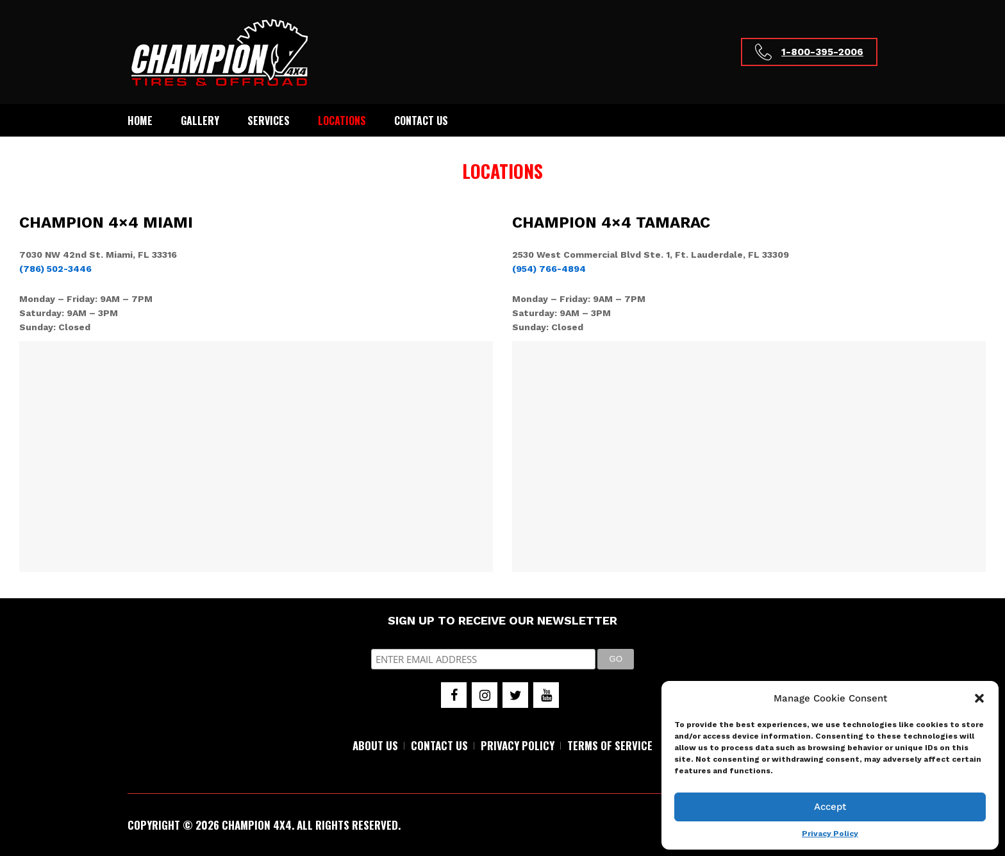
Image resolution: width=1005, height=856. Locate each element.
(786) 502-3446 (55, 269)
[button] (979, 698)
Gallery (200, 120)
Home (140, 120)
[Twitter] (515, 695)
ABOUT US (375, 745)
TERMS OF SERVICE (609, 745)
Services (268, 120)
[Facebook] (454, 695)
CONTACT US (439, 745)
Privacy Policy (830, 833)
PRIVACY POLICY (517, 745)
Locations (342, 120)
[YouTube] (546, 695)
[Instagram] (484, 695)
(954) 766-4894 (549, 269)
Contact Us (421, 120)
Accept (830, 806)
